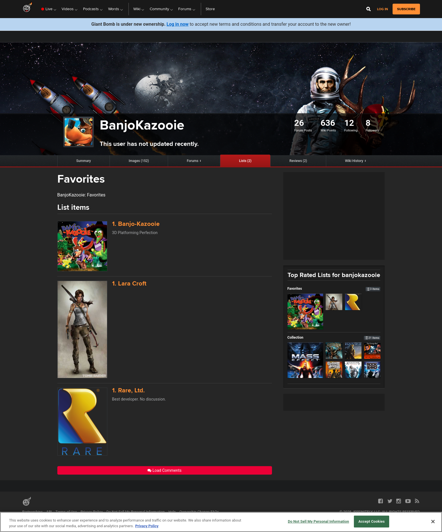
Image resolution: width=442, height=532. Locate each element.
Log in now (178, 24)
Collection (334, 337)
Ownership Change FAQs (199, 512)
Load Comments (164, 470)
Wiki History (354, 161)
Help (172, 512)
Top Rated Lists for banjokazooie (334, 275)
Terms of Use (66, 512)
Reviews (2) (298, 161)
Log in (382, 9)
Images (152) (139, 161)
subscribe (406, 9)
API (49, 512)
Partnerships (32, 512)
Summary (83, 161)
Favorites (334, 288)
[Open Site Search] (369, 9)
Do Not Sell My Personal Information (135, 512)
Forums (192, 161)
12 (349, 123)
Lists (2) (245, 161)
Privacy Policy (91, 512)
